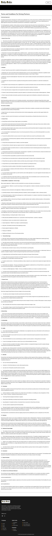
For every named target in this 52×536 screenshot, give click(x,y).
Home (14, 7)
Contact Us (31, 7)
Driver (27, 7)
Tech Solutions (36, 7)
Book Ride (22, 7)
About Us (18, 7)
